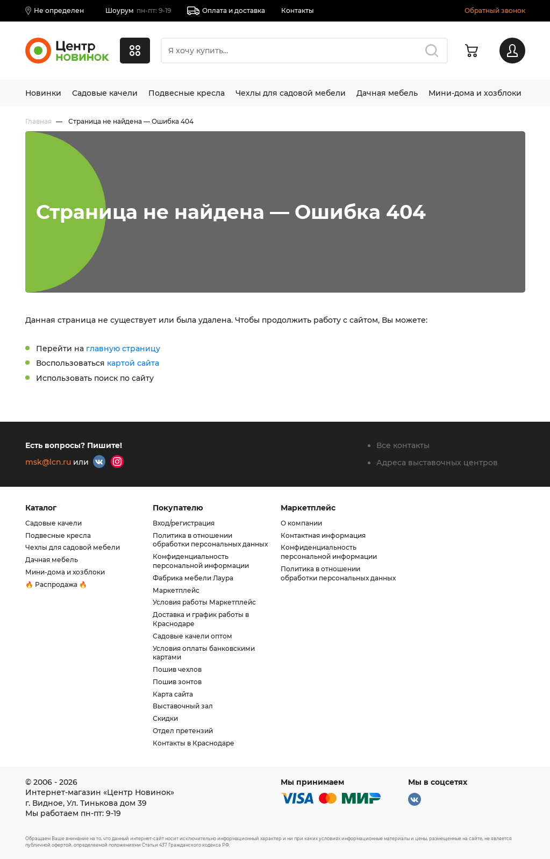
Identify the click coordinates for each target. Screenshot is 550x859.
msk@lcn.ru (48, 462)
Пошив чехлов (177, 669)
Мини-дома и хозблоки (475, 93)
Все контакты (403, 445)
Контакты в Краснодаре (193, 743)
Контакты (297, 10)
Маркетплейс (176, 590)
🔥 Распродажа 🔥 (56, 584)
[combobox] (304, 50)
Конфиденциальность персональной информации (201, 561)
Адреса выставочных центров (437, 462)
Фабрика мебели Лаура (193, 578)
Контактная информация (323, 535)
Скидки (165, 718)
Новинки (43, 93)
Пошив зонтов (177, 682)
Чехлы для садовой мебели (290, 93)
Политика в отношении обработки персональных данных (210, 540)
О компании (301, 523)
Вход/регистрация (184, 523)
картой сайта (133, 363)
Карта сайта (173, 694)
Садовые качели (105, 93)
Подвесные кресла (186, 93)
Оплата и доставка (226, 10)
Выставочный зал (183, 706)
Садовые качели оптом (192, 636)
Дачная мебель (387, 93)
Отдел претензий (183, 731)
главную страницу (123, 348)
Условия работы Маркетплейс (204, 602)
